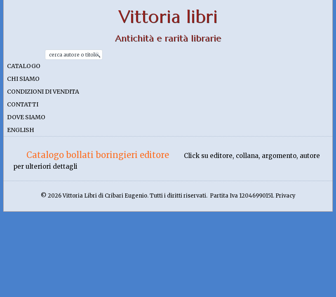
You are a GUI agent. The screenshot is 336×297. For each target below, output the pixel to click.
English (20, 130)
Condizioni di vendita (43, 91)
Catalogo (23, 66)
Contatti (22, 104)
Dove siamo (26, 117)
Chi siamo (23, 78)
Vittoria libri (168, 17)
